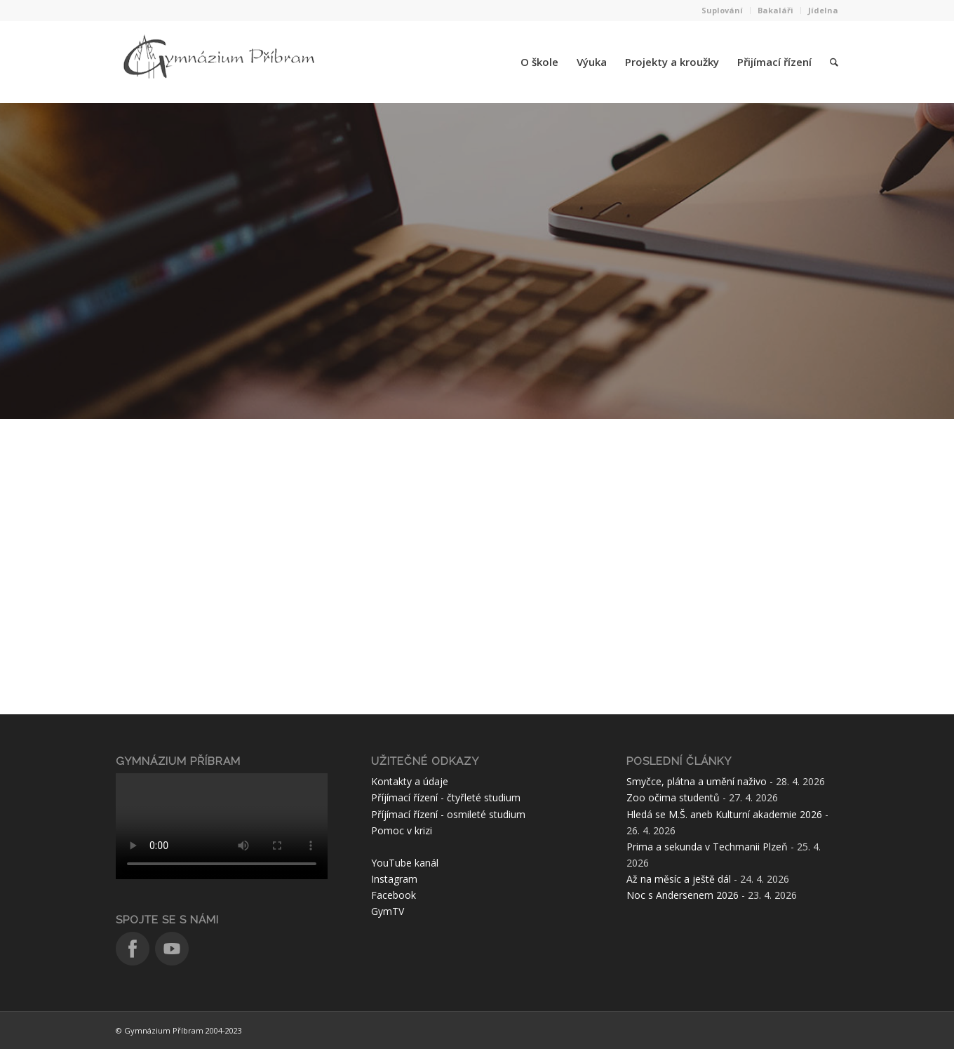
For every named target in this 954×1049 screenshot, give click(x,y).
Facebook (393, 895)
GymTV (387, 911)
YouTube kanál (404, 862)
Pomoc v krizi (401, 830)
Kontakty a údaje (409, 781)
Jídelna (823, 10)
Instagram (394, 879)
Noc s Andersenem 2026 (682, 895)
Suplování (722, 10)
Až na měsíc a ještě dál (678, 879)
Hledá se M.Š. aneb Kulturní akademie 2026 (724, 814)
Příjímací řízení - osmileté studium (448, 814)
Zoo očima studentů (673, 797)
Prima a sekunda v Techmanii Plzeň (707, 846)
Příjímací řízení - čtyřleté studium (445, 797)
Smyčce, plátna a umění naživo (696, 781)
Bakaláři (775, 10)
